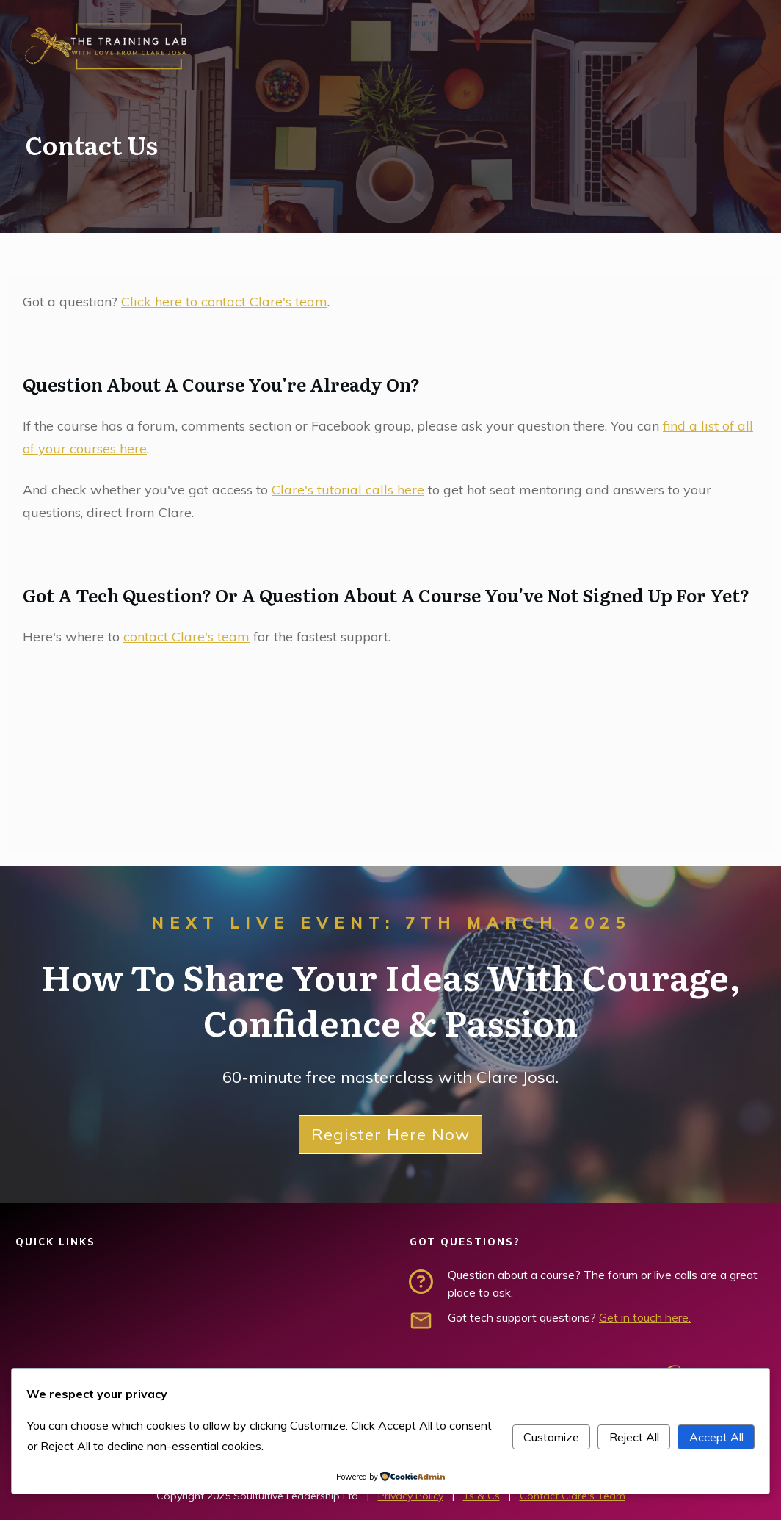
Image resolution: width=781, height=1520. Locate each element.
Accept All (716, 1437)
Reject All (634, 1437)
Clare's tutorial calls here (348, 489)
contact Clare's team (186, 636)
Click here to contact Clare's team (224, 301)
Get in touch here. (645, 1317)
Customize (551, 1437)
